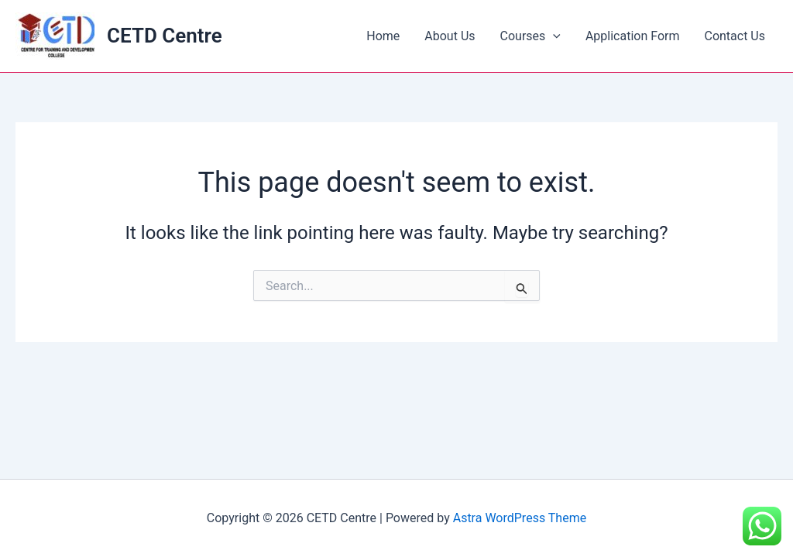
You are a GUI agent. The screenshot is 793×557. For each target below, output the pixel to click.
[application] (553, 36)
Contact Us (734, 36)
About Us (449, 36)
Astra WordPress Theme (519, 518)
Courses (530, 36)
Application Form (632, 36)
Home (383, 36)
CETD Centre (164, 35)
